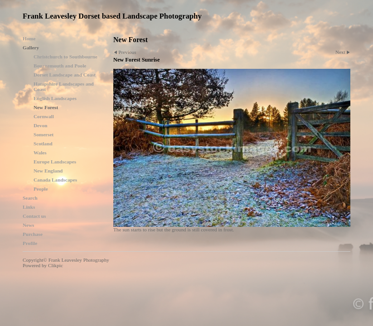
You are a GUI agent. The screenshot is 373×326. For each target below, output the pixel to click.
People (41, 189)
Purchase (33, 234)
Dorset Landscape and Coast (65, 74)
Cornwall (44, 116)
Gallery (31, 47)
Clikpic (55, 265)
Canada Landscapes (55, 179)
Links (29, 207)
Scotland (43, 143)
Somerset (43, 134)
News (28, 225)
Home (29, 38)
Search (30, 198)
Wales (40, 152)
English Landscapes (55, 98)
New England (48, 170)
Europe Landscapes (55, 161)
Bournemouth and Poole (60, 65)
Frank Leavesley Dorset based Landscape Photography (112, 16)
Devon (40, 125)
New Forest (46, 107)
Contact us (34, 216)
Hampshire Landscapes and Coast (64, 86)
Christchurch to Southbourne (65, 56)
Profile (30, 243)
